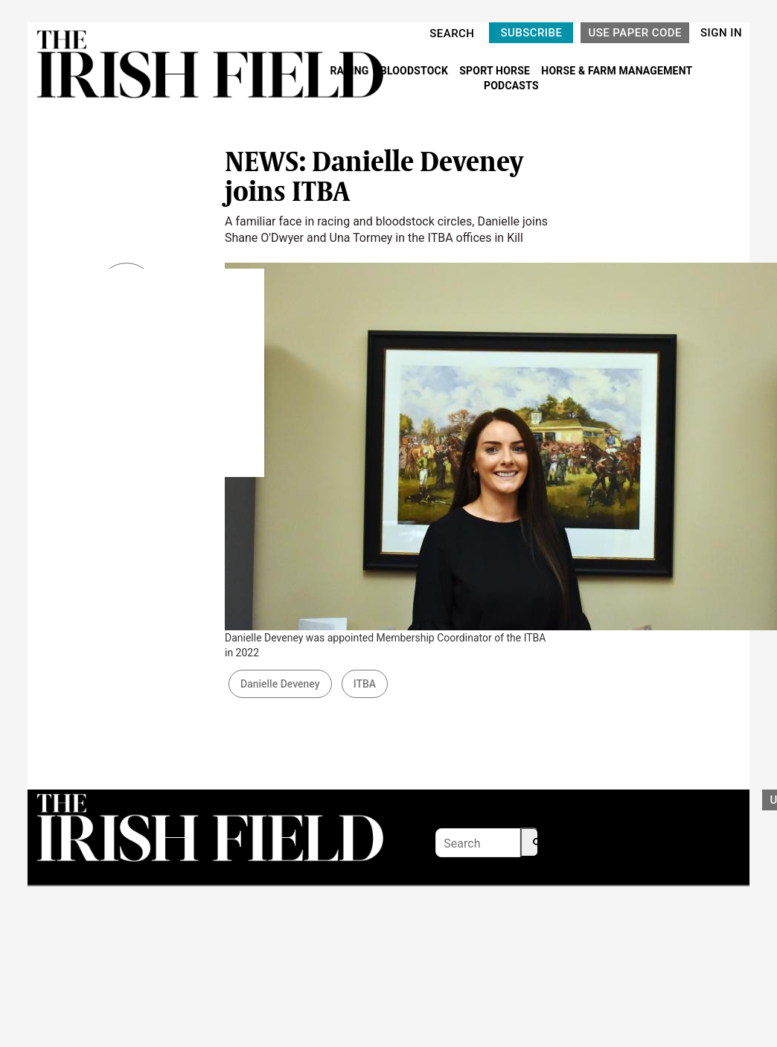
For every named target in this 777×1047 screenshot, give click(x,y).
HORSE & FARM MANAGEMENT (616, 71)
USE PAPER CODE (635, 32)
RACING (350, 71)
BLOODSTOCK (415, 71)
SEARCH (451, 33)
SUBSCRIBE (531, 32)
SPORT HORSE (495, 71)
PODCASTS (511, 86)
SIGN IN (721, 32)
